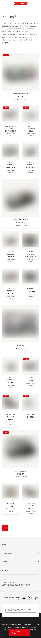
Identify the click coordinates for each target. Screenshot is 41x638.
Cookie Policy (24, 627)
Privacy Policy (14, 627)
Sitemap (7, 627)
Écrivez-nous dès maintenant (16, 584)
